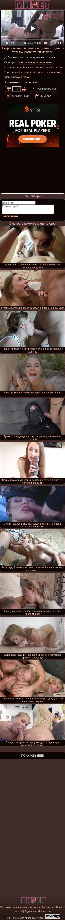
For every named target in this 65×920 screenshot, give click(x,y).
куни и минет (45, 62)
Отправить (10, 216)
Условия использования (26, 907)
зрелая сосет (13, 67)
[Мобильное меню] (3, 4)
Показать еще (32, 755)
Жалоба (45, 95)
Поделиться (20, 95)
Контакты (5, 907)
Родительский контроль (38, 911)
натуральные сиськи (32, 72)
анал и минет (27, 62)
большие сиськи (32, 67)
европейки (53, 72)
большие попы (53, 67)
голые (26, 76)
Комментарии (46, 88)
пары (15, 72)
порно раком (13, 76)
